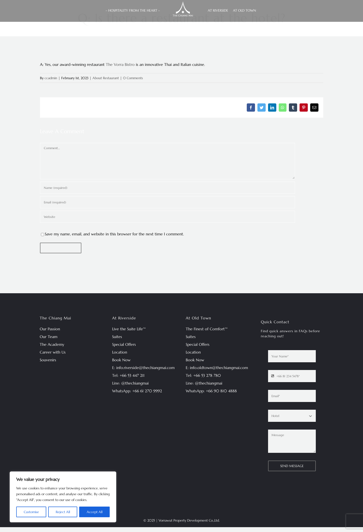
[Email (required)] (167, 202)
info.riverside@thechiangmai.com (145, 367)
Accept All (94, 512)
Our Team (48, 336)
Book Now (121, 359)
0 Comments (133, 78)
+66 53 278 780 (207, 375)
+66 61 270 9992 (147, 390)
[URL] (167, 217)
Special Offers (124, 344)
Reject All (63, 512)
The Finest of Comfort (205, 328)
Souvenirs (48, 359)
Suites (117, 336)
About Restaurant (106, 78)
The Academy (52, 344)
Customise (31, 512)
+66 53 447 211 (132, 375)
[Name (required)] (167, 188)
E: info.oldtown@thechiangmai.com (217, 367)
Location (119, 352)
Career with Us (53, 352)
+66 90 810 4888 (221, 390)
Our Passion (50, 328)
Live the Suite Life (127, 328)
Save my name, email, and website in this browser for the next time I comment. (114, 233)
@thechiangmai (135, 383)
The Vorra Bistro (120, 64)
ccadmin (51, 78)
